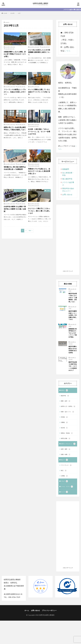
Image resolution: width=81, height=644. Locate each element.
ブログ (48, 152)
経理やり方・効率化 (20, 74)
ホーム (27, 634)
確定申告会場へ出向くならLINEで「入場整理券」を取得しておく (72, 299)
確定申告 (23, 112)
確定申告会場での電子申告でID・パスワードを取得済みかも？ (72, 379)
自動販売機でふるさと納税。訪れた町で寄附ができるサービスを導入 (15, 54)
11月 (19, 13)
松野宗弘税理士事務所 (46, 638)
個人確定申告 (67, 179)
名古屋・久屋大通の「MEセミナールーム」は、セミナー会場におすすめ (39, 132)
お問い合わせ (67, 194)
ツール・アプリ (67, 510)
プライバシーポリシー (49, 634)
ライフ (23, 33)
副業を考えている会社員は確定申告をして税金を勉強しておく (15, 130)
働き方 (65, 482)
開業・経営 (47, 33)
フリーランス (46, 74)
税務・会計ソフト (68, 430)
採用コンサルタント (67, 464)
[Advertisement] (67, 238)
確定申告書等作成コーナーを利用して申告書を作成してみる (72, 319)
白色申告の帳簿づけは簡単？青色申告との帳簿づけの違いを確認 (15, 210)
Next (30, 232)
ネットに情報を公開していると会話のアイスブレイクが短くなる (39, 92)
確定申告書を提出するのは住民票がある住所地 (72, 360)
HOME (5, 13)
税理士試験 (66, 457)
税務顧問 (65, 169)
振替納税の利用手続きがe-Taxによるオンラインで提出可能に (73, 340)
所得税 (65, 435)
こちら (67, 50)
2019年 (12, 13)
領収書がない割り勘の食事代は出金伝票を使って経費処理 (15, 169)
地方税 (65, 446)
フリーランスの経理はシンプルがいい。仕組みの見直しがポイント (15, 92)
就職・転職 (66, 476)
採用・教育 (66, 471)
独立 (64, 493)
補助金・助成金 (67, 452)
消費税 (65, 441)
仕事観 (48, 192)
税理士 (65, 405)
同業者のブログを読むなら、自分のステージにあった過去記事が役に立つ (39, 172)
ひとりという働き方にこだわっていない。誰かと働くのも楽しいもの (39, 212)
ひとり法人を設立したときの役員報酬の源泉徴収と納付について (39, 52)
